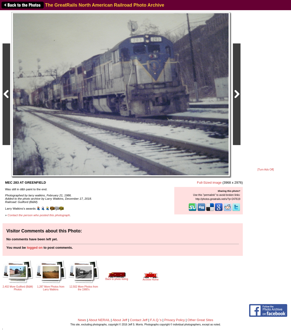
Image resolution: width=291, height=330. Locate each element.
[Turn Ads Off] (266, 169)
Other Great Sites (200, 320)
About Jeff (119, 320)
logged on (35, 247)
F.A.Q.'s (156, 320)
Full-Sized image (209, 182)
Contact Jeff (138, 320)
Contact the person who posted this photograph (39, 215)
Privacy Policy (174, 320)
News (82, 320)
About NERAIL (99, 320)
